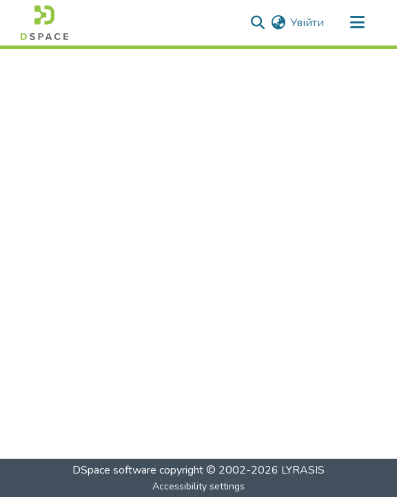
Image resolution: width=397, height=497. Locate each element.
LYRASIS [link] (303, 470)
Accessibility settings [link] (198, 486)
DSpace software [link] (114, 470)
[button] (44, 23)
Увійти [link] (307, 22)
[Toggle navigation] (357, 23)
